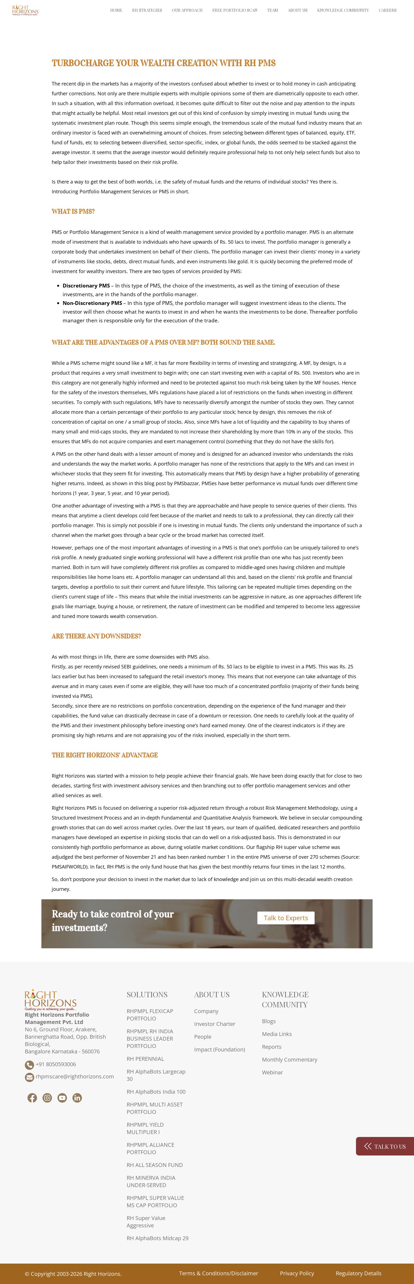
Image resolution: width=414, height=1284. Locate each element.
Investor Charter (214, 1024)
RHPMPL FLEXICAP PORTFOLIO (150, 1014)
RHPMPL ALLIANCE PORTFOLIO (150, 1148)
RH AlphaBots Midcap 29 (157, 1238)
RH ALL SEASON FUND (155, 1165)
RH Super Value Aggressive (146, 1221)
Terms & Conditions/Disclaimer (218, 1273)
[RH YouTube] (62, 1100)
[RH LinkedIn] (77, 1100)
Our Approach (187, 10)
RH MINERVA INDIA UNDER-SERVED (151, 1181)
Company (206, 1011)
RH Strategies (147, 10)
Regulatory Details (359, 1273)
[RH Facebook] (32, 1100)
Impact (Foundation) (219, 1049)
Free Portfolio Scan (234, 10)
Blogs (269, 1021)
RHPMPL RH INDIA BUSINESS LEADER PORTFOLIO (150, 1039)
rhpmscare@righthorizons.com (69, 1077)
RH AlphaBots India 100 (156, 1091)
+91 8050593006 (50, 1065)
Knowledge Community (343, 10)
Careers (388, 10)
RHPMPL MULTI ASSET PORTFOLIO (155, 1108)
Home (116, 10)
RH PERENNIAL (145, 1058)
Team (272, 10)
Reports (272, 1046)
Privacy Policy (297, 1273)
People (202, 1036)
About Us (298, 10)
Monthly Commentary (289, 1059)
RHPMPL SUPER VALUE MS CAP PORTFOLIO (155, 1201)
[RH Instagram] (47, 1100)
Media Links (277, 1034)
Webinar (272, 1072)
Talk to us (385, 1146)
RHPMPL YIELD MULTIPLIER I (145, 1128)
